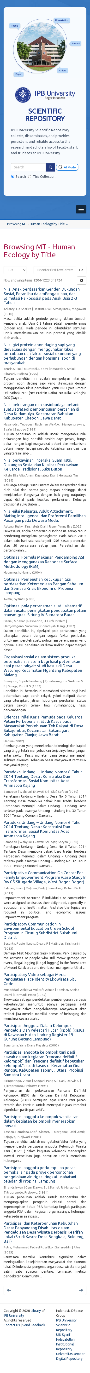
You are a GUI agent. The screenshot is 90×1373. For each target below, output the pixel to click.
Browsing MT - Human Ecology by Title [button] (37, 224)
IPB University (14, 1315)
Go (81, 270)
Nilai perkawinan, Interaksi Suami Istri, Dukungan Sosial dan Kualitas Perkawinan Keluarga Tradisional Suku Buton (41, 464)
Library (36, 1311)
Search (18, 176)
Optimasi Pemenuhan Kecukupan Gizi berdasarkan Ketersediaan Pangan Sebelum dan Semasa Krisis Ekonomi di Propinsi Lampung (43, 586)
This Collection (41, 176)
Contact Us (12, 1325)
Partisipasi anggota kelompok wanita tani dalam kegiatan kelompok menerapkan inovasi (41, 1121)
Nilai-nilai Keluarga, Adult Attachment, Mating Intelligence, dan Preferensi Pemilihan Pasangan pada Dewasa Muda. (45, 515)
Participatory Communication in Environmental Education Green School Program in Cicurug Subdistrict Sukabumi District (40, 931)
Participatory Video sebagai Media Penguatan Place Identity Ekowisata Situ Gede (40, 979)
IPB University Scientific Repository (66, 1325)
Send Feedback (33, 1325)
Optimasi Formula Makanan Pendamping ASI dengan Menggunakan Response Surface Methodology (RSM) (44, 561)
